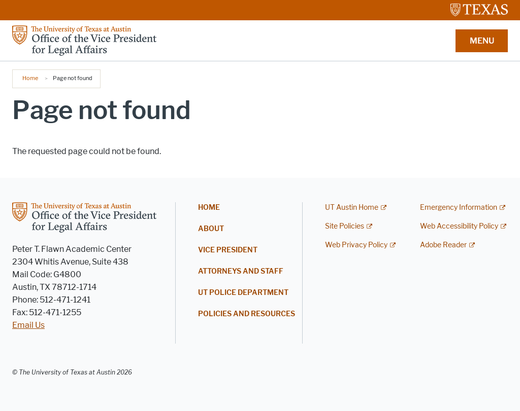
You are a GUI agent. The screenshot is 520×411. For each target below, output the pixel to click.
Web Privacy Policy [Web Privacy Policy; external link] (356, 245)
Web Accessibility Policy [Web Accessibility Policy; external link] (459, 226)
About (211, 229)
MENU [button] (482, 41)
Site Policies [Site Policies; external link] (344, 226)
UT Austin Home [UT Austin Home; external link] (351, 207)
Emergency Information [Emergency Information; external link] (458, 207)
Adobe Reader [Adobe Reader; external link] (443, 245)
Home (30, 78)
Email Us (28, 325)
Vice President (227, 250)
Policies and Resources (246, 314)
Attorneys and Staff (240, 271)
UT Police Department (243, 292)
